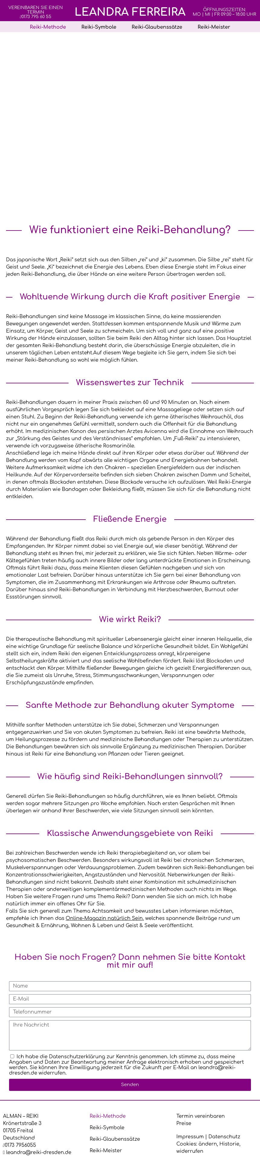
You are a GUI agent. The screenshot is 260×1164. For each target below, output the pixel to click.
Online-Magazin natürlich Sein (104, 918)
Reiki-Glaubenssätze (157, 27)
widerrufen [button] (189, 1151)
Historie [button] (229, 1144)
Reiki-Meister (214, 27)
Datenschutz (224, 1137)
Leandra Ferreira (130, 12)
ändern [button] (207, 1144)
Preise (183, 1123)
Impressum (190, 1137)
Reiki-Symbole (98, 27)
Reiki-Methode (48, 27)
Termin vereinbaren (200, 1116)
